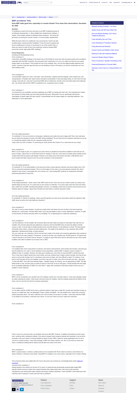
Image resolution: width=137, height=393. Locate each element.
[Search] (36, 2)
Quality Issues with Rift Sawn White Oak (104, 30)
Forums (104, 2)
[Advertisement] (68, 10)
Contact (72, 388)
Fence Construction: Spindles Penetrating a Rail (106, 61)
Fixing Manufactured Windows (101, 46)
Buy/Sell (117, 2)
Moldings (51, 17)
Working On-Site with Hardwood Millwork (104, 53)
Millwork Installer (42, 17)
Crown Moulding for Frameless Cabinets (104, 43)
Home (13, 17)
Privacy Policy (45, 388)
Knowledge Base (127, 2)
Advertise (101, 388)
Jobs (110, 2)
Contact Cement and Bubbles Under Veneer (105, 50)
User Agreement (46, 383)
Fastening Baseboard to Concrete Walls (104, 64)
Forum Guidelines (46, 385)
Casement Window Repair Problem (102, 57)
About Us (101, 385)
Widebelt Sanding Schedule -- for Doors (104, 26)
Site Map (72, 383)
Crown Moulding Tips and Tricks (101, 39)
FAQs (71, 385)
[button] (14, 389)
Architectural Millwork (32, 17)
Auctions (101, 391)
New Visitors (102, 383)
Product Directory (94, 2)
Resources (83, 2)
